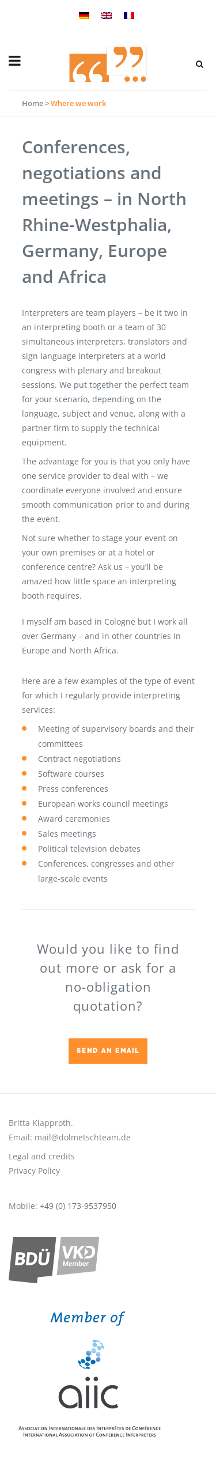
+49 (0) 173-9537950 (78, 1205)
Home (32, 103)
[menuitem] (85, 14)
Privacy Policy (34, 1170)
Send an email (108, 1051)
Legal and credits (42, 1156)
